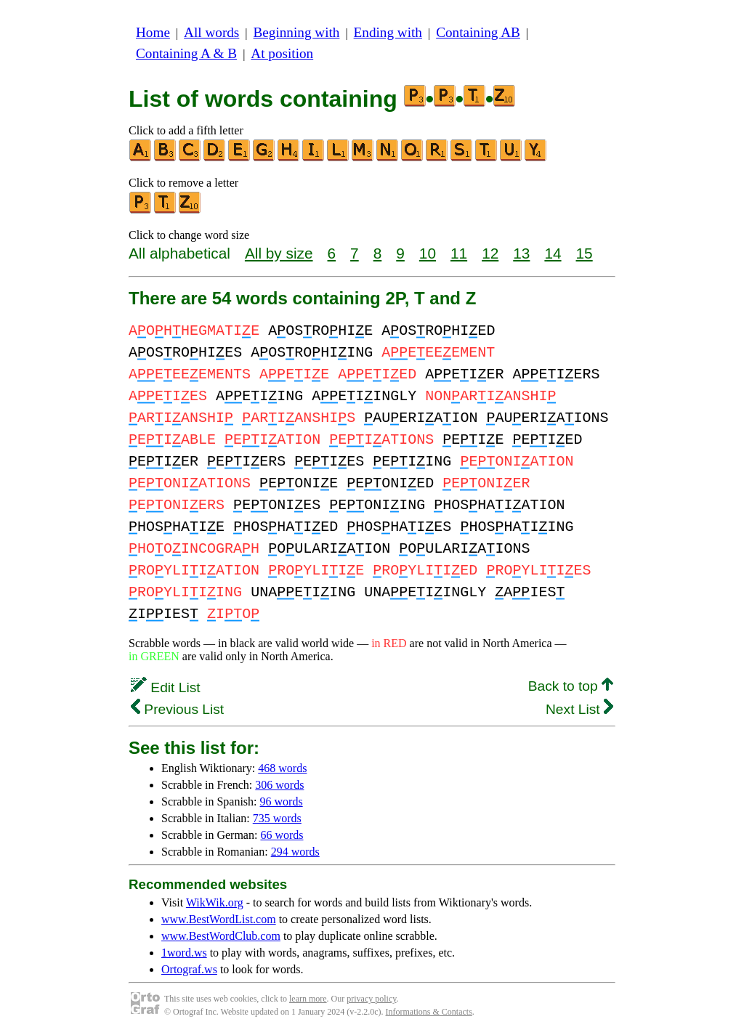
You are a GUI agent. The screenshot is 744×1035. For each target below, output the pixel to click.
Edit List (166, 687)
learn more (308, 999)
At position (282, 53)
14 (552, 253)
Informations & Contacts (429, 1012)
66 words (281, 835)
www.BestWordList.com (218, 919)
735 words (277, 818)
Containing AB (478, 32)
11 (458, 253)
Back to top (570, 686)
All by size (279, 253)
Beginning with (297, 32)
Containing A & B (186, 53)
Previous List (177, 709)
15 (584, 253)
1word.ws (184, 952)
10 (427, 253)
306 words (279, 785)
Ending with (388, 32)
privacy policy (371, 999)
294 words (295, 851)
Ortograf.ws (189, 969)
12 (490, 253)
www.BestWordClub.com (220, 936)
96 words (281, 801)
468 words (282, 768)
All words (211, 32)
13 (521, 253)
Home (153, 32)
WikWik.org (214, 902)
